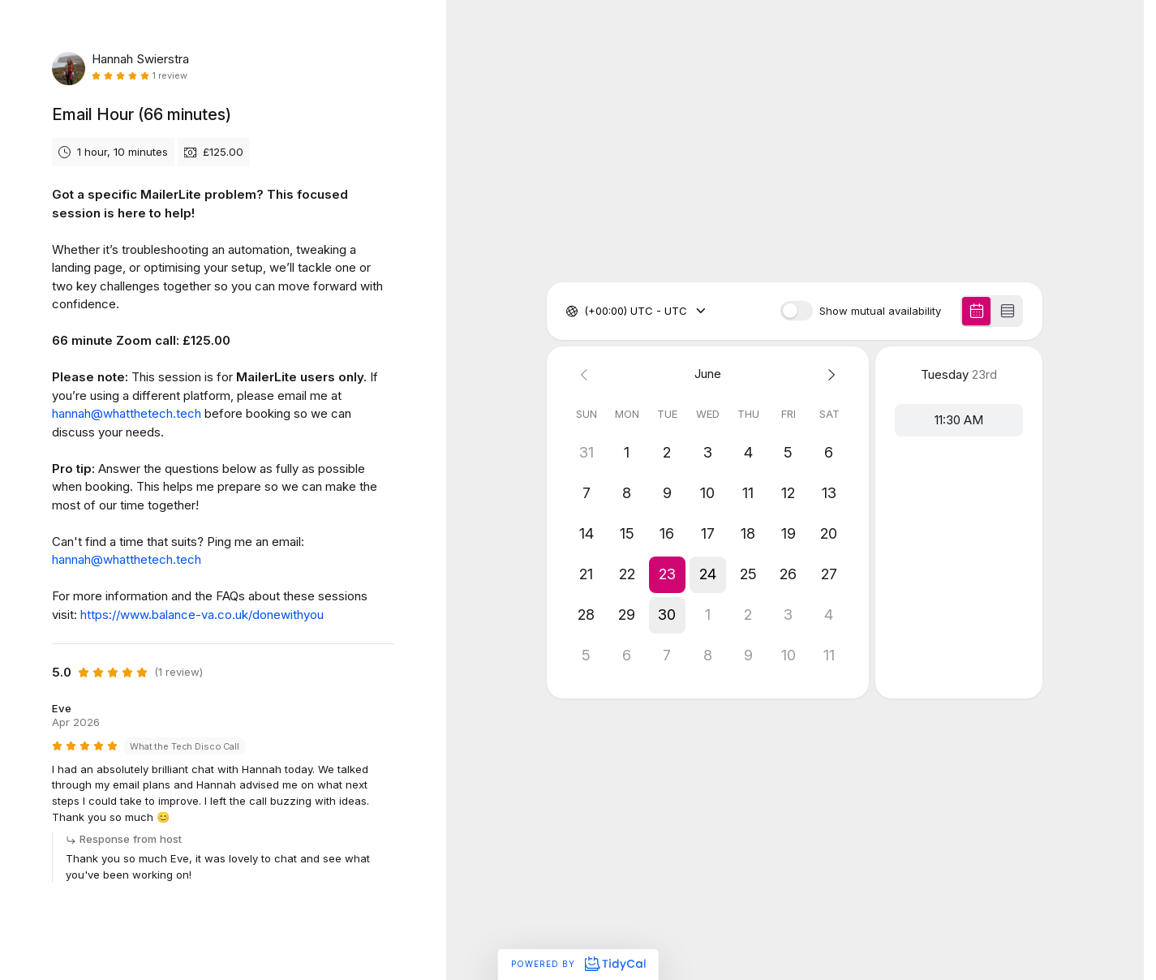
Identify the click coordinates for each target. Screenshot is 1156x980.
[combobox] (585, 311)
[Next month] (829, 374)
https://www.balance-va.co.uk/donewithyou (202, 614)
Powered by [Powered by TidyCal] (578, 964)
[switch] (796, 310)
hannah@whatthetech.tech (126, 413)
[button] (667, 574)
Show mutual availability (880, 311)
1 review (170, 75)
